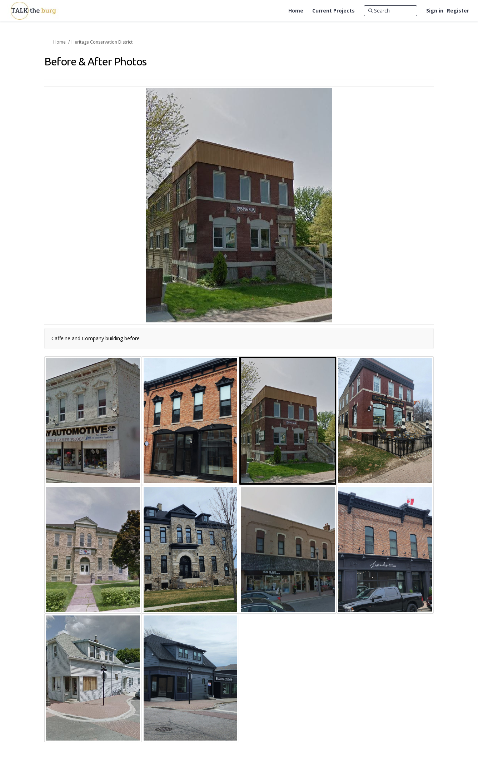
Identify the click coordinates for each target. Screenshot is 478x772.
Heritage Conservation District (102, 42)
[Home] (296, 11)
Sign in (434, 10)
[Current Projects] (333, 11)
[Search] (390, 10)
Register (458, 10)
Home (59, 42)
